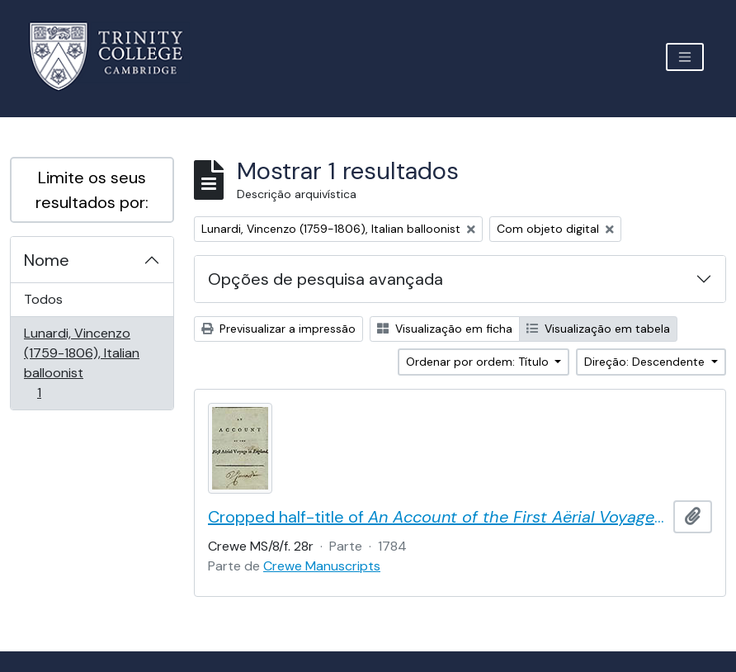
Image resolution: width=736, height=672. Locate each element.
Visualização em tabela (598, 328)
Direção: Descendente (646, 361)
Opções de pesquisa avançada (325, 279)
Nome (46, 260)
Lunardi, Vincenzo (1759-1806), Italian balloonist (81, 363)
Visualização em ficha (444, 328)
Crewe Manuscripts (321, 566)
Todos (43, 299)
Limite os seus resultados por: (92, 190)
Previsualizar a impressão (278, 328)
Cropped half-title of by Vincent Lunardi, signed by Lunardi (437, 517)
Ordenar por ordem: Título (479, 361)
